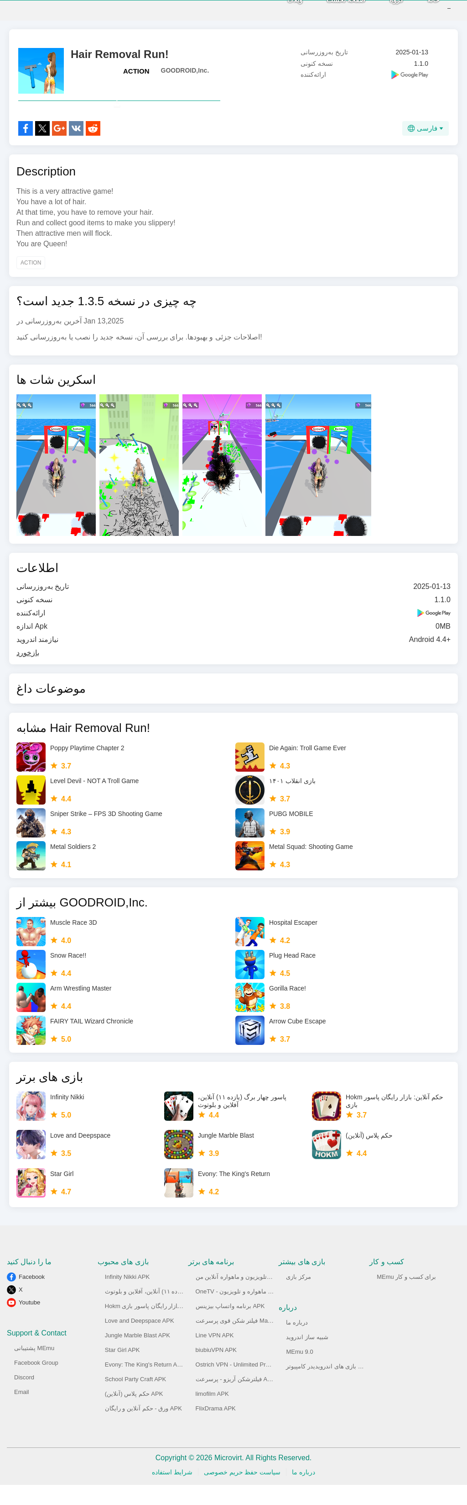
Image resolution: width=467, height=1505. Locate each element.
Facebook (32, 1296)
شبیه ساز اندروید (307, 1357)
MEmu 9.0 (299, 1371)
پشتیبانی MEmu (34, 1368)
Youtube (29, 1322)
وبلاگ (281, 9)
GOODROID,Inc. (185, 70)
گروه (382, 9)
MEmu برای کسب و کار (406, 1296)
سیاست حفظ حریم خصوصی (242, 1492)
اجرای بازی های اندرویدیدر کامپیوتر (329, 1386)
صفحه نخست (332, 9)
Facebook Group (36, 1382)
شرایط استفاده (172, 1492)
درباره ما (297, 1342)
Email (21, 1412)
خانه (419, 9)
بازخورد (27, 673)
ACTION (136, 71)
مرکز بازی (298, 1296)
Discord (24, 1397)
